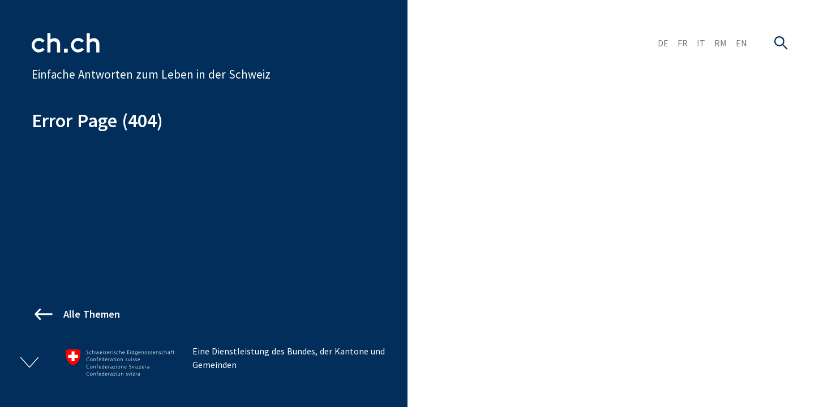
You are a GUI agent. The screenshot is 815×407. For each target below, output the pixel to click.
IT (701, 43)
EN (741, 43)
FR (682, 43)
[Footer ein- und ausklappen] (29, 362)
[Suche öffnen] (781, 43)
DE (663, 43)
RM (720, 43)
